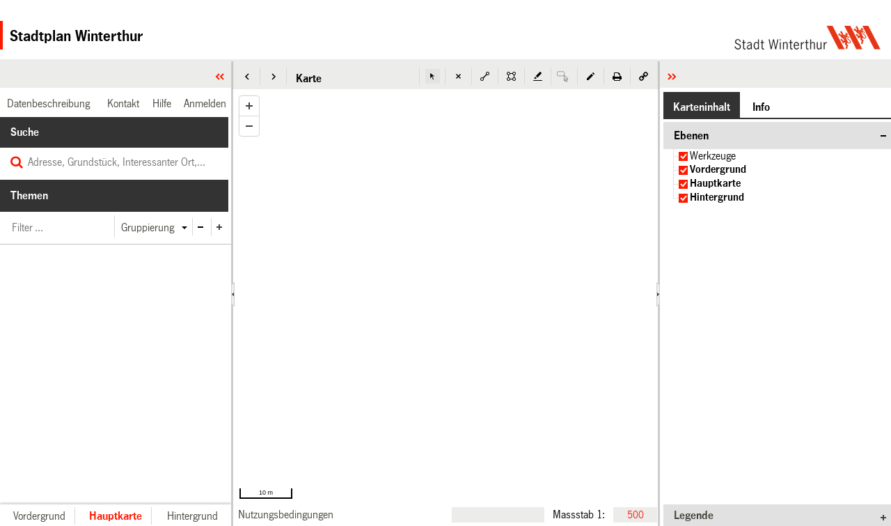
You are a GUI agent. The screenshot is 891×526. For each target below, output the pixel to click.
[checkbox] (683, 156)
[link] (285, 514)
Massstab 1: (579, 514)
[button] (247, 76)
